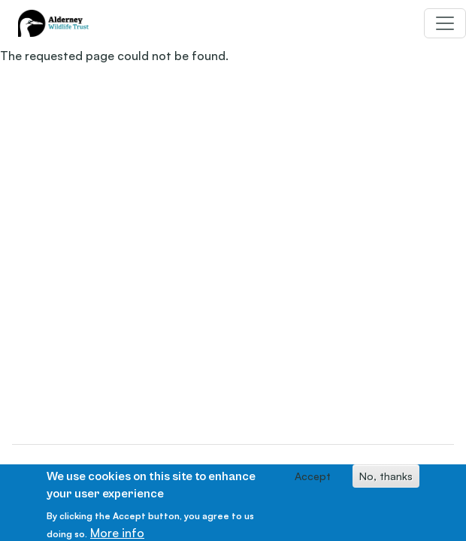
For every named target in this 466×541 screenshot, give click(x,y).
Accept (313, 479)
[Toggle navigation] (445, 23)
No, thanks (386, 479)
